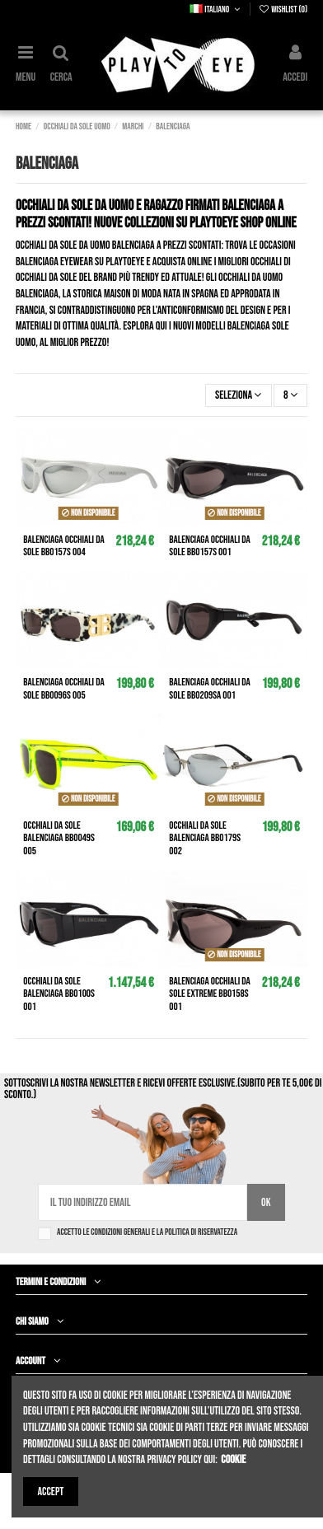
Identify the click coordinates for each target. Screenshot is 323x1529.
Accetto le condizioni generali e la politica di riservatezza (147, 1232)
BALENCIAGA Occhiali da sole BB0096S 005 (63, 689)
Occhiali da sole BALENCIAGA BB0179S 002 (205, 838)
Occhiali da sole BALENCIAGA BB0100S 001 (59, 994)
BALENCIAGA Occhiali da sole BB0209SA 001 (209, 689)
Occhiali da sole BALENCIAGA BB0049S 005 (59, 838)
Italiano (216, 9)
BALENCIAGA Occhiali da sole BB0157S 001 (209, 546)
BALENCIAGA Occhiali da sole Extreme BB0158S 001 (209, 994)
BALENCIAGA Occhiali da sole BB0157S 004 (63, 546)
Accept (51, 1492)
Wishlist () (282, 9)
